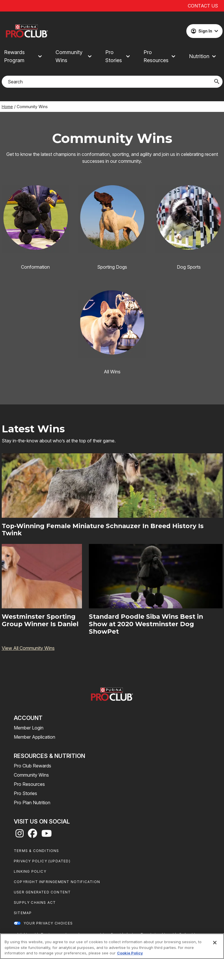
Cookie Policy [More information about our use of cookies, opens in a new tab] (130, 953)
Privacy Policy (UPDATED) (42, 861)
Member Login (28, 728)
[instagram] (20, 835)
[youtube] (46, 835)
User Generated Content (42, 892)
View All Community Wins (28, 648)
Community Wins (31, 775)
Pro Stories (25, 793)
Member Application (34, 737)
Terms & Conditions (36, 851)
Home (7, 106)
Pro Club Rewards (32, 766)
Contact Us (203, 6)
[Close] (214, 942)
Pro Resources (29, 784)
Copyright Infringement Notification (57, 882)
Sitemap (23, 913)
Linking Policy (30, 871)
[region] (112, 946)
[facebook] (32, 835)
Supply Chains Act (35, 902)
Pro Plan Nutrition (32, 802)
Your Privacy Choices (48, 923)
